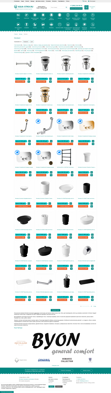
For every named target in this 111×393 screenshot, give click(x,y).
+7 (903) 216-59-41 (76, 5)
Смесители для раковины (64, 46)
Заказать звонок (86, 370)
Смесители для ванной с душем (21, 46)
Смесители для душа (50, 46)
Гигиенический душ (18, 52)
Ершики (16, 50)
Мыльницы (29, 50)
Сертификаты (61, 1)
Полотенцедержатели (40, 50)
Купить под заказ (65, 81)
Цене (32, 41)
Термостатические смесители (57, 45)
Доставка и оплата (40, 1)
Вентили (77, 45)
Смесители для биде (19, 48)
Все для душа (87, 50)
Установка (48, 1)
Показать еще (55, 310)
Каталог (27, 1)
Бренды (32, 1)
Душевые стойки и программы (32, 52)
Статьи (67, 1)
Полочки (50, 50)
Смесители (69, 45)
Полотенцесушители (52, 48)
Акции (22, 1)
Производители (66, 379)
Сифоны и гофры (27, 45)
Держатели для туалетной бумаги (67, 48)
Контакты (54, 1)
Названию (25, 41)
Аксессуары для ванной (67, 50)
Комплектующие (77, 46)
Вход (85, 1)
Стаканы (57, 50)
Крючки (22, 50)
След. (94, 306)
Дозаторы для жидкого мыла (84, 48)
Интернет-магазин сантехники (26, 379)
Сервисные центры (67, 380)
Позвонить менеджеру (66, 370)
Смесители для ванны (37, 46)
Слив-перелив (17, 45)
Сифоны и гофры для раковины (41, 45)
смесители (36, 313)
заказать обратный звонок (76, 8)
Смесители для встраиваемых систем (36, 48)
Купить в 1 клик (20, 81)
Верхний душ (78, 50)
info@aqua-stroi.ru (84, 380)
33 (91, 306)
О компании (16, 1)
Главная (16, 34)
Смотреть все (55, 365)
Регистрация (92, 1)
